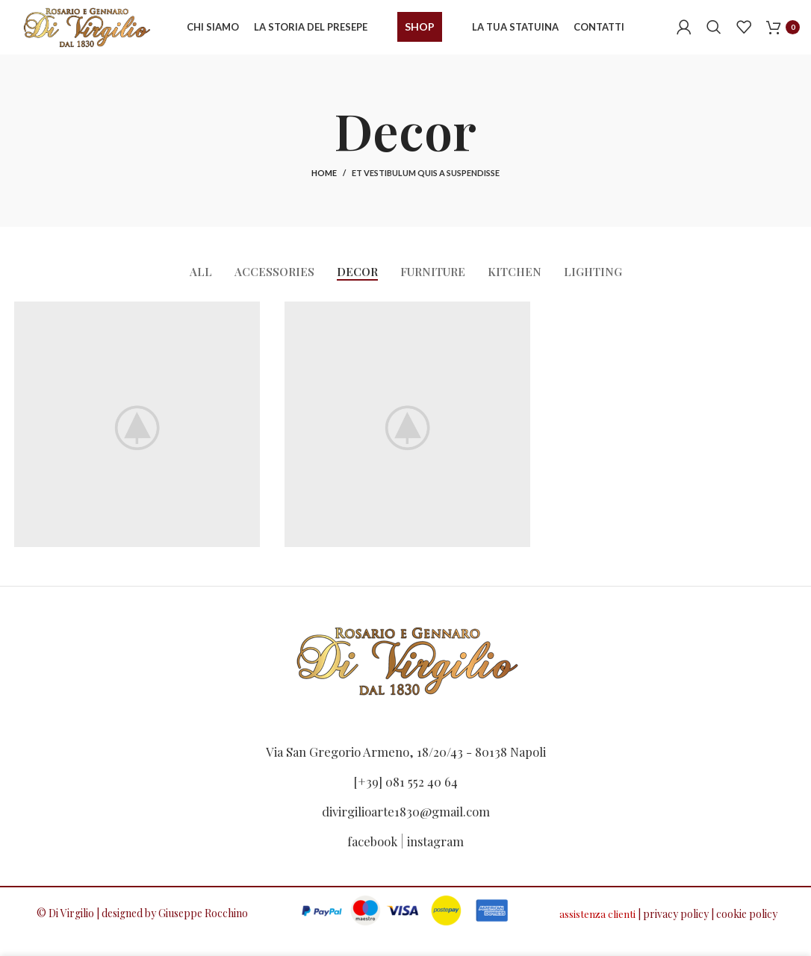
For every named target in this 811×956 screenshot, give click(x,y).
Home (324, 186)
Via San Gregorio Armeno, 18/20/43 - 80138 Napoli (406, 759)
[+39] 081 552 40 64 (405, 789)
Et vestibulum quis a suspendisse (426, 186)
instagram (438, 848)
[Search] (714, 34)
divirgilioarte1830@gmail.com (405, 819)
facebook (369, 848)
